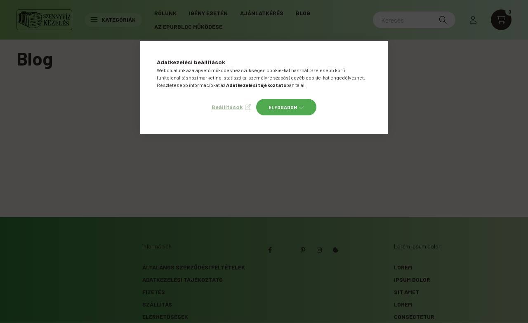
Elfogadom (283, 107)
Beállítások (227, 106)
